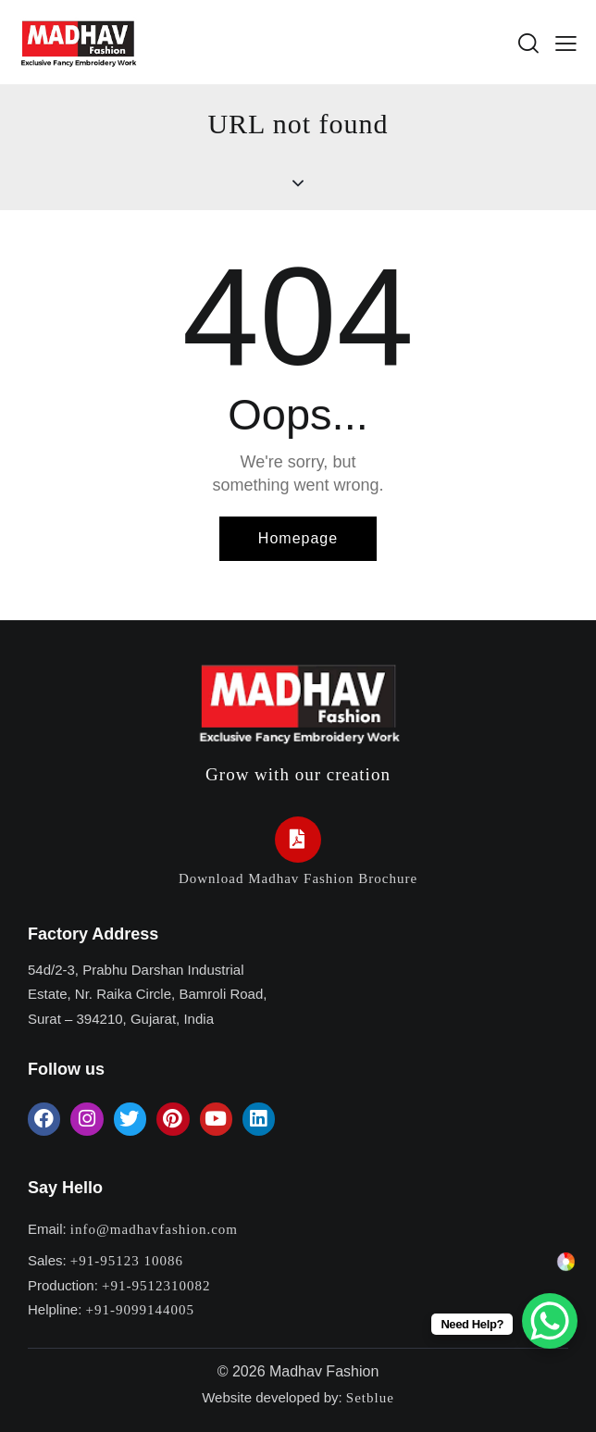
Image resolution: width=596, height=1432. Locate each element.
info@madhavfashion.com (154, 1229)
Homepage (298, 538)
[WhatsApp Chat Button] (549, 1321)
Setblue (370, 1397)
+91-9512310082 (156, 1285)
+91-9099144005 (140, 1309)
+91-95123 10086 (126, 1260)
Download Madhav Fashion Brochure (298, 878)
